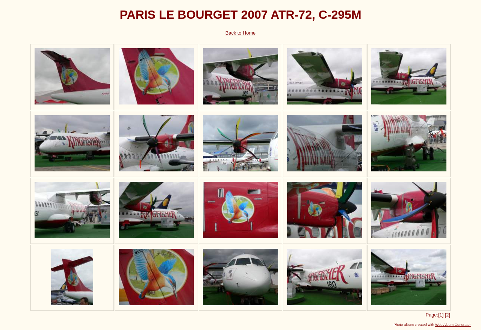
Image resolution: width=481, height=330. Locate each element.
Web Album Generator (453, 324)
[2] (447, 315)
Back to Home (240, 33)
